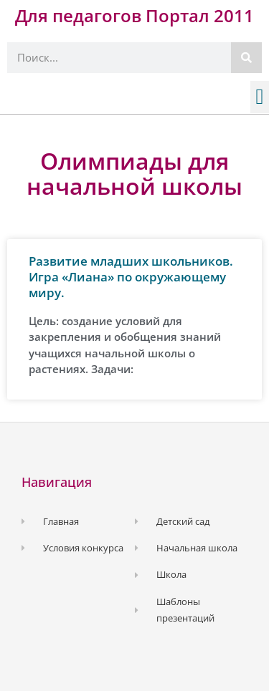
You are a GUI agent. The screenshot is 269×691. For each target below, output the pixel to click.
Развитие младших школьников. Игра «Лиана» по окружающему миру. (131, 277)
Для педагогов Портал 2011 (134, 15)
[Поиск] (246, 57)
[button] (259, 97)
